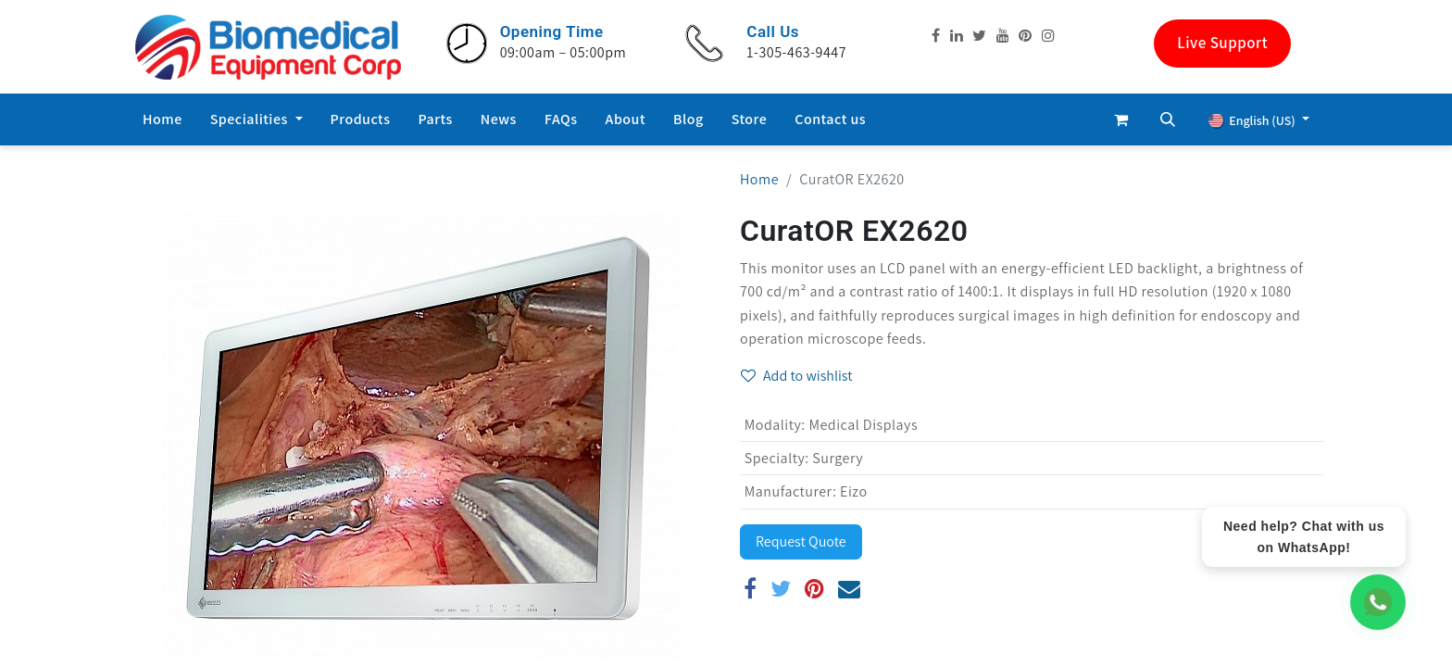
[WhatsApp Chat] (1378, 602)
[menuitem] (162, 119)
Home (759, 179)
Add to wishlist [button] (797, 375)
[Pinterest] (815, 588)
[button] (1167, 119)
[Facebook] (750, 588)
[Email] (849, 588)
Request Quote (801, 541)
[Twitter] (781, 588)
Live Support (1222, 42)
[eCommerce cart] (1121, 119)
